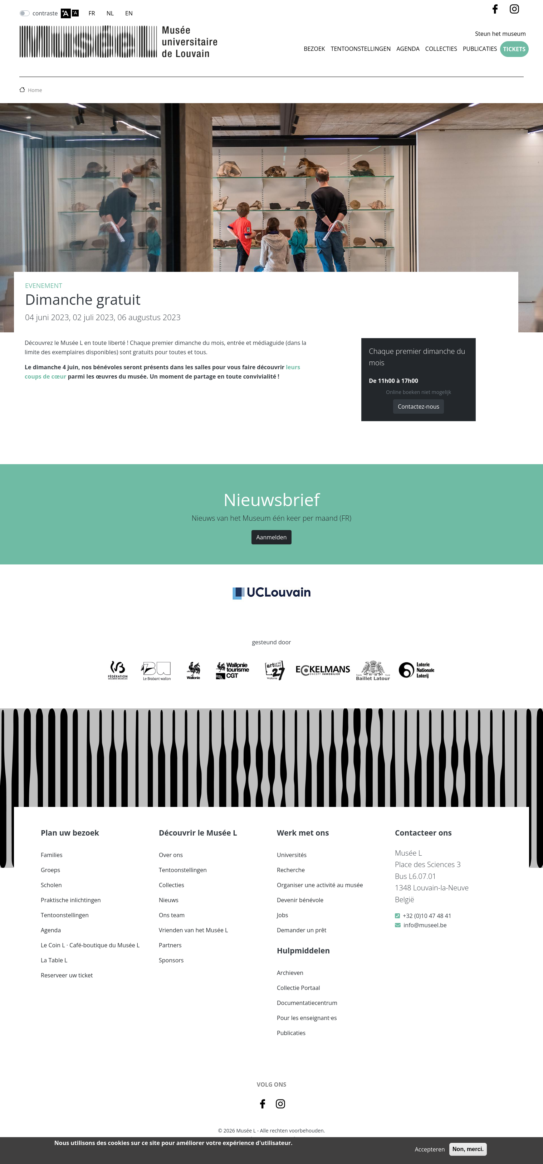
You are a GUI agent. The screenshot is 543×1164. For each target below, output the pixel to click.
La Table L (54, 960)
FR (92, 13)
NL (110, 13)
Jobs (282, 915)
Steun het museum (500, 34)
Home (35, 90)
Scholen (51, 885)
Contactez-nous (418, 406)
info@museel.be (424, 925)
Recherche (291, 870)
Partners (170, 945)
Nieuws (168, 900)
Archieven (290, 973)
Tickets (514, 49)
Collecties (171, 885)
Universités (292, 855)
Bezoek (314, 49)
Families (52, 855)
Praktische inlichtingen (71, 900)
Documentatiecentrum (307, 1003)
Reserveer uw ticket (67, 975)
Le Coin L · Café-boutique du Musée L (90, 945)
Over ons (171, 855)
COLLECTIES (441, 49)
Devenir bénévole (300, 900)
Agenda (407, 49)
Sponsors (171, 960)
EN (129, 13)
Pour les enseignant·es (307, 1018)
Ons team (172, 915)
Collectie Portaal (298, 988)
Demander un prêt (301, 930)
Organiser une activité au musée (320, 885)
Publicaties (480, 49)
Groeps (50, 870)
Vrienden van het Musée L (193, 930)
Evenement (43, 285)
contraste (45, 13)
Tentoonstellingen (361, 49)
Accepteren (430, 1149)
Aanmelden (271, 537)
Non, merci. (468, 1149)
